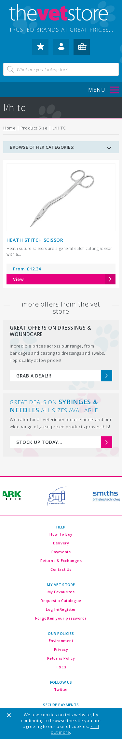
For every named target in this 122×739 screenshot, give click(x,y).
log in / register (61, 49)
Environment (61, 640)
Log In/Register (61, 609)
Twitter (61, 689)
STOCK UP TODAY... (39, 442)
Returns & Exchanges (61, 560)
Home (9, 128)
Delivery (61, 543)
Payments (61, 551)
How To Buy (60, 534)
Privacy (61, 649)
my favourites (40, 49)
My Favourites (61, 591)
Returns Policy (61, 658)
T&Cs (61, 666)
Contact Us (60, 569)
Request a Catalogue (61, 600)
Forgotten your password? (61, 618)
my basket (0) (82, 49)
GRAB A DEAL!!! (33, 376)
